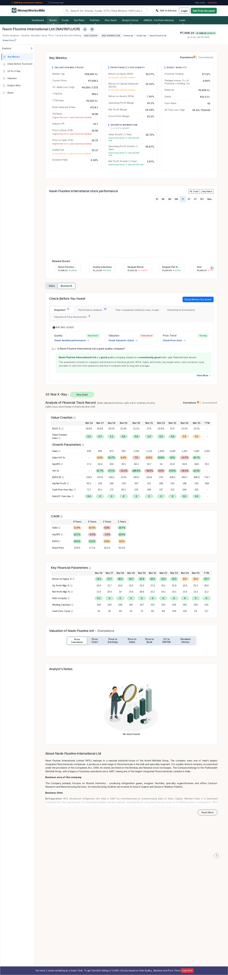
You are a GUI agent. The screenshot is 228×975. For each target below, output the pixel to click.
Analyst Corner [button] (130, 20)
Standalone (188, 57)
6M (176, 199)
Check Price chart (174, 340)
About (8, 93)
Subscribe (212, 2)
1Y (183, 199)
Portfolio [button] (95, 20)
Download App (56, 2)
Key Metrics (11, 57)
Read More (207, 812)
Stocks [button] (53, 20)
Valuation (9, 78)
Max (209, 199)
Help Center (200, 2)
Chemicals (128, 35)
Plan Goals (111, 20)
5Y (195, 199)
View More (204, 375)
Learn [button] (182, 20)
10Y (202, 199)
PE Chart (194, 191)
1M (163, 199)
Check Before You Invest (17, 64)
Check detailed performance (71, 340)
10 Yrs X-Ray (11, 71)
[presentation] (212, 268)
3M (169, 199)
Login (184, 10)
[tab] (62, 310)
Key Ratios (207, 191)
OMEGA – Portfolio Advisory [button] (159, 20)
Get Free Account (204, 10)
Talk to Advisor (166, 10)
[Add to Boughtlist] (92, 29)
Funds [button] (65, 20)
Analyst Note (11, 85)
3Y (189, 199)
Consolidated (205, 57)
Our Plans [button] (79, 20)
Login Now (187, 970)
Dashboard (38, 20)
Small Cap (141, 35)
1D (157, 199)
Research (66, 285)
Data (52, 285)
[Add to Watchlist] (84, 29)
